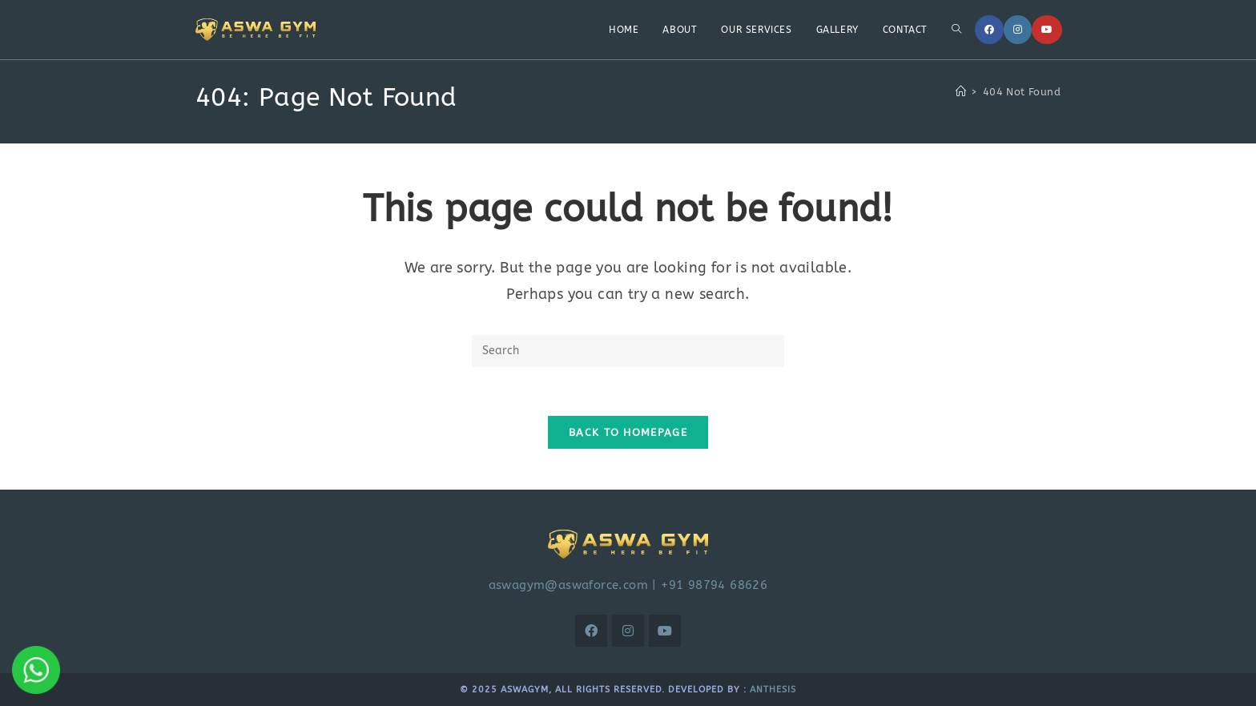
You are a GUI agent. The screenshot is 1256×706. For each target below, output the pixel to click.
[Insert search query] (628, 351)
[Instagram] (1018, 29)
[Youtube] (1047, 29)
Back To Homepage (628, 432)
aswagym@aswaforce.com (568, 585)
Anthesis (773, 689)
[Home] (961, 92)
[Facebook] (989, 29)
